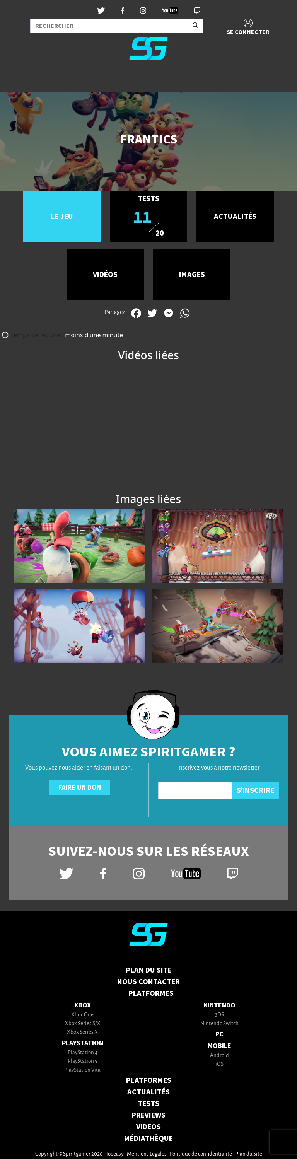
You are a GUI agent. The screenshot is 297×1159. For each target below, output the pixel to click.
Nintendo (219, 1005)
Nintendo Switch (219, 1024)
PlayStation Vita (82, 1070)
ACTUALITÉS (148, 1092)
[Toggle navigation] (16, 79)
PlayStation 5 (82, 1061)
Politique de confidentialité (201, 1154)
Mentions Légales (147, 1154)
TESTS (148, 1103)
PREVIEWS (148, 1115)
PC (219, 1034)
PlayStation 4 (82, 1053)
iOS (219, 1064)
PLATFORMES (148, 1080)
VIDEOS (148, 1126)
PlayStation (82, 1043)
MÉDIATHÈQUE (148, 1138)
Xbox (82, 1005)
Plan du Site (149, 970)
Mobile (219, 1046)
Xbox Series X (82, 1032)
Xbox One (82, 1015)
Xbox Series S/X (82, 1024)
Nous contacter (148, 981)
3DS (219, 1015)
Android (219, 1055)
